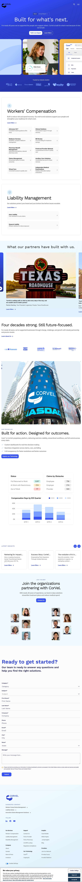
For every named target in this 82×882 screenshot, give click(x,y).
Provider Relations (46, 857)
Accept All (74, 879)
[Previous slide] (75, 546)
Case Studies (44, 833)
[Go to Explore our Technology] (10, 456)
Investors (8, 857)
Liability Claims (10, 810)
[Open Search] (74, 4)
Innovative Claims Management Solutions (17, 812)
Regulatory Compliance (30, 846)
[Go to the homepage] (6, 4)
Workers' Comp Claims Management (16, 807)
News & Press (9, 854)
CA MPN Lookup (28, 843)
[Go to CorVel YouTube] (14, 821)
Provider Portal (45, 854)
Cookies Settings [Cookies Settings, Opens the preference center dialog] (74, 870)
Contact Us (27, 833)
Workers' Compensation (12, 833)
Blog (42, 843)
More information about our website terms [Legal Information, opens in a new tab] (23, 880)
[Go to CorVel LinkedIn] (6, 821)
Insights (43, 830)
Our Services (9, 830)
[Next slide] (79, 546)
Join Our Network (46, 851)
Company (8, 845)
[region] (41, 875)
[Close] (80, 875)
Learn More (11, 309)
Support (26, 830)
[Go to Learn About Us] (7, 336)
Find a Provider (28, 836)
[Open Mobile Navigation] (78, 4)
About (7, 848)
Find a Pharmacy (28, 839)
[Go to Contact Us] (41, 600)
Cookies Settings (13, 863)
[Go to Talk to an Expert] (35, 33)
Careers (8, 851)
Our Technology (28, 851)
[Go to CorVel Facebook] (10, 821)
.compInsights (45, 839)
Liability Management (11, 836)
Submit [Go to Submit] (6, 774)
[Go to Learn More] (48, 33)
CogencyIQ (26, 857)
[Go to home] (41, 798)
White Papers (45, 836)
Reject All (74, 875)
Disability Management (12, 839)
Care (26, 854)
